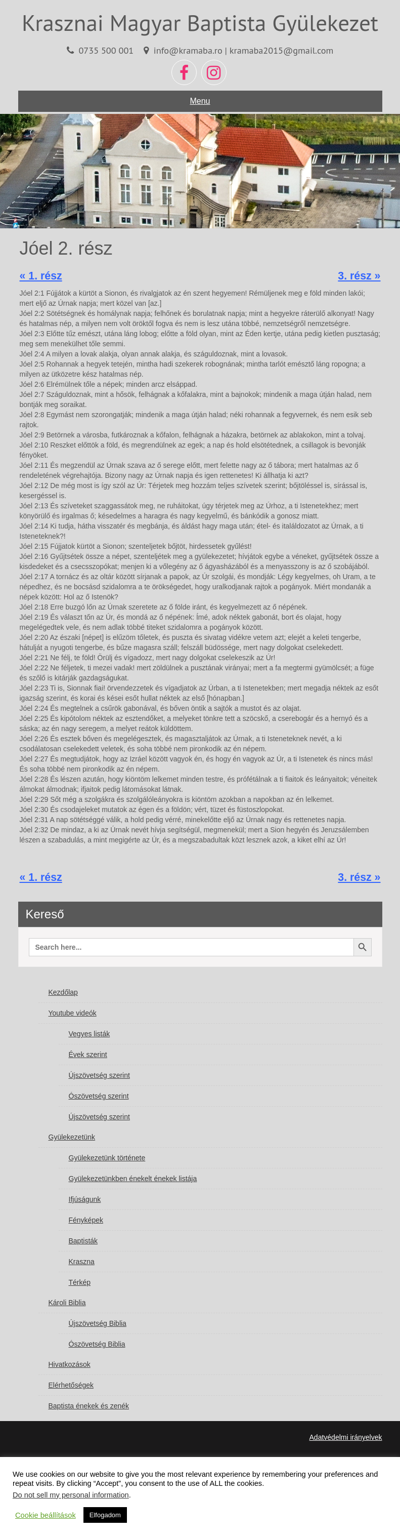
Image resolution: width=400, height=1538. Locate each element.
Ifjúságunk (85, 1199)
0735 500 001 (106, 50)
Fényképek (86, 1220)
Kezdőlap (63, 992)
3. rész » (359, 276)
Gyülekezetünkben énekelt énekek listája (133, 1179)
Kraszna (82, 1262)
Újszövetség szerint (99, 1075)
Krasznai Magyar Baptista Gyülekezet (200, 22)
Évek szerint (88, 1054)
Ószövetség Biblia (97, 1344)
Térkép (80, 1282)
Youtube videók (73, 1013)
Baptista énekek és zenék (89, 1406)
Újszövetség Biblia (97, 1323)
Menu (200, 101)
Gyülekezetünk (72, 1137)
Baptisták (83, 1241)
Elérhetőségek (71, 1385)
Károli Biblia (67, 1303)
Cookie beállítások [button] (45, 1515)
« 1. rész (41, 276)
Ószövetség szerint (99, 1096)
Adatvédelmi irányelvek (345, 1437)
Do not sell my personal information (71, 1495)
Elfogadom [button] (105, 1515)
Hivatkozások (70, 1364)
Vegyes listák (89, 1034)
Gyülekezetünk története (107, 1158)
